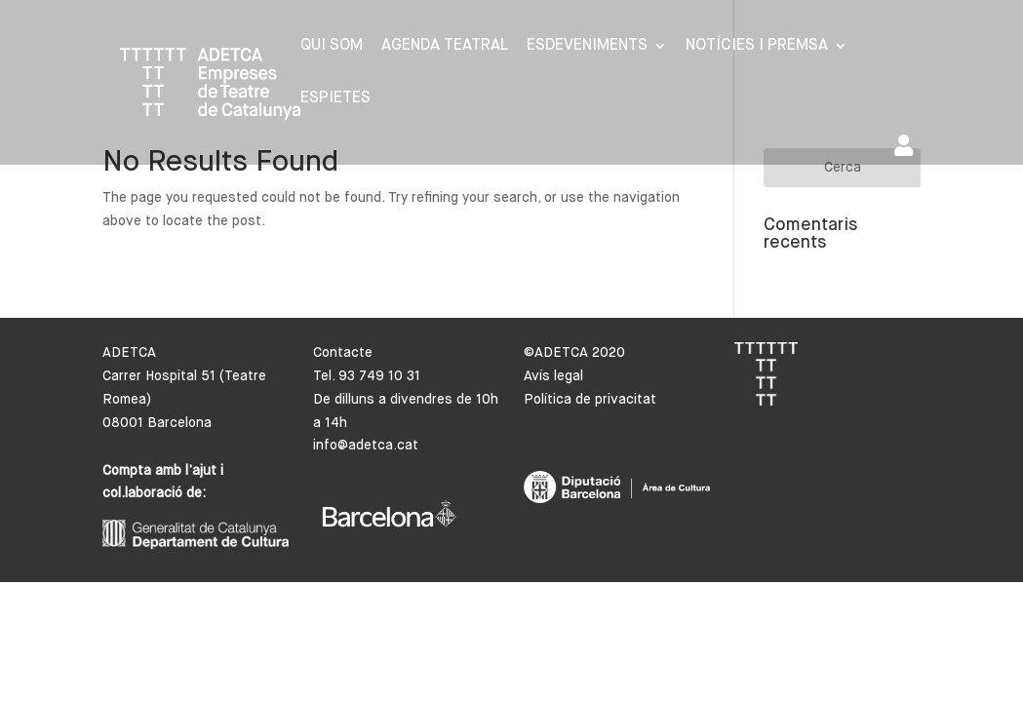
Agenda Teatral (444, 46)
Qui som (331, 46)
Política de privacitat (590, 400)
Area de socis (903, 145)
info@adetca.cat (365, 445)
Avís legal (553, 376)
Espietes (335, 99)
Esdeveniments (587, 46)
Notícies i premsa (757, 46)
